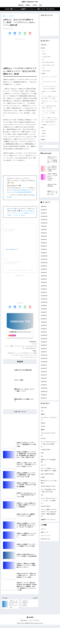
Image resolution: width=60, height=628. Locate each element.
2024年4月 (44, 285)
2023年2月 (44, 331)
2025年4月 (44, 246)
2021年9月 (44, 368)
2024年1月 (44, 295)
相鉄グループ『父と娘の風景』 (48, 92)
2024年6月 (44, 279)
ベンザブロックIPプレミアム (29, 357)
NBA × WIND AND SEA (48, 62)
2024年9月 (44, 269)
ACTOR (35, 5)
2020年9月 (44, 398)
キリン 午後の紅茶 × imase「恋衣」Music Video (48, 107)
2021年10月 (44, 364)
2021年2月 (44, 388)
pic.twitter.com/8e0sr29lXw (26, 192)
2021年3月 (44, 384)
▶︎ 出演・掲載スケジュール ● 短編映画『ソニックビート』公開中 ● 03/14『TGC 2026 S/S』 (30, 9)
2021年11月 (44, 361)
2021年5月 (44, 378)
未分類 (42, 140)
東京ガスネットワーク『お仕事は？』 (49, 102)
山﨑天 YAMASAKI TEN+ (30, 2)
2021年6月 (44, 374)
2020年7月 (44, 401)
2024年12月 (44, 259)
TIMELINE (20, 5)
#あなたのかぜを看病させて (21, 190)
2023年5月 (44, 322)
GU (43, 59)
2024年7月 (44, 275)
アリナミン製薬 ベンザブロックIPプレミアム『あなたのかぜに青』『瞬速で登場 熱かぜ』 (49, 120)
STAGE (44, 54)
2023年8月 (44, 312)
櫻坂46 (44, 133)
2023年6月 (44, 318)
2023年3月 (44, 328)
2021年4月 (44, 381)
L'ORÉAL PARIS (46, 57)
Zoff (43, 68)
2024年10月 (44, 265)
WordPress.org (45, 542)
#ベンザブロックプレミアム (18, 213)
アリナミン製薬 (32, 353)
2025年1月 (44, 255)
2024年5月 (44, 282)
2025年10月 (44, 226)
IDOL (40, 5)
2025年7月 (44, 236)
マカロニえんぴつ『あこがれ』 (48, 83)
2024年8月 (44, 272)
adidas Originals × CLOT (48, 65)
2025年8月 (44, 232)
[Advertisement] (20, 51)
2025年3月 (44, 249)
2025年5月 (44, 242)
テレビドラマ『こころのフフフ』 (49, 78)
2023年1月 (44, 335)
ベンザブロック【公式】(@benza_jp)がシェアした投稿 (20, 270)
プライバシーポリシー (34, 623)
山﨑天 (9, 353)
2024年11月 (44, 262)
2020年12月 (44, 391)
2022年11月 (44, 341)
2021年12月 (44, 358)
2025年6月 (44, 239)
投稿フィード (44, 535)
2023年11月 (44, 302)
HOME (30, 620)
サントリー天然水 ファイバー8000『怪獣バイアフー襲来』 (49, 97)
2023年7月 (44, 315)
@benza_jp (10, 208)
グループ (43, 137)
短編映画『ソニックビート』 (49, 125)
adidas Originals (46, 71)
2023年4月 (44, 325)
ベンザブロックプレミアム (29, 355)
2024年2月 (44, 292)
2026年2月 (44, 213)
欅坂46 (44, 131)
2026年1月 (44, 216)
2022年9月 (44, 345)
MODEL (28, 5)
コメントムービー (17, 353)
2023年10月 (44, 305)
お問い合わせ (24, 623)
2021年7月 (44, 371)
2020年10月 (44, 394)
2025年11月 (44, 222)
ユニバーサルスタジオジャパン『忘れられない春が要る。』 (49, 87)
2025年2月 (44, 252)
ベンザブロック (15, 355)
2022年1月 (44, 355)
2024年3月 (44, 288)
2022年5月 (44, 351)
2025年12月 (44, 219)
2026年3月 (44, 209)
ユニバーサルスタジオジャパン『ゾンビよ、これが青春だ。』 (49, 113)
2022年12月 (44, 338)
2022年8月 (44, 348)
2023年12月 (44, 298)
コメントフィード (46, 538)
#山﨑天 (28, 213)
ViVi (43, 51)
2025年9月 (44, 229)
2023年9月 (44, 308)
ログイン (43, 532)
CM (25, 353)
